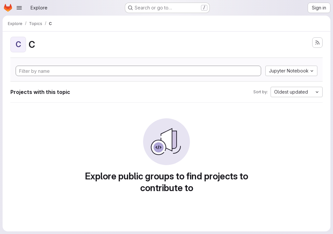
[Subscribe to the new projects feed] (317, 42)
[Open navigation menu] (19, 8)
